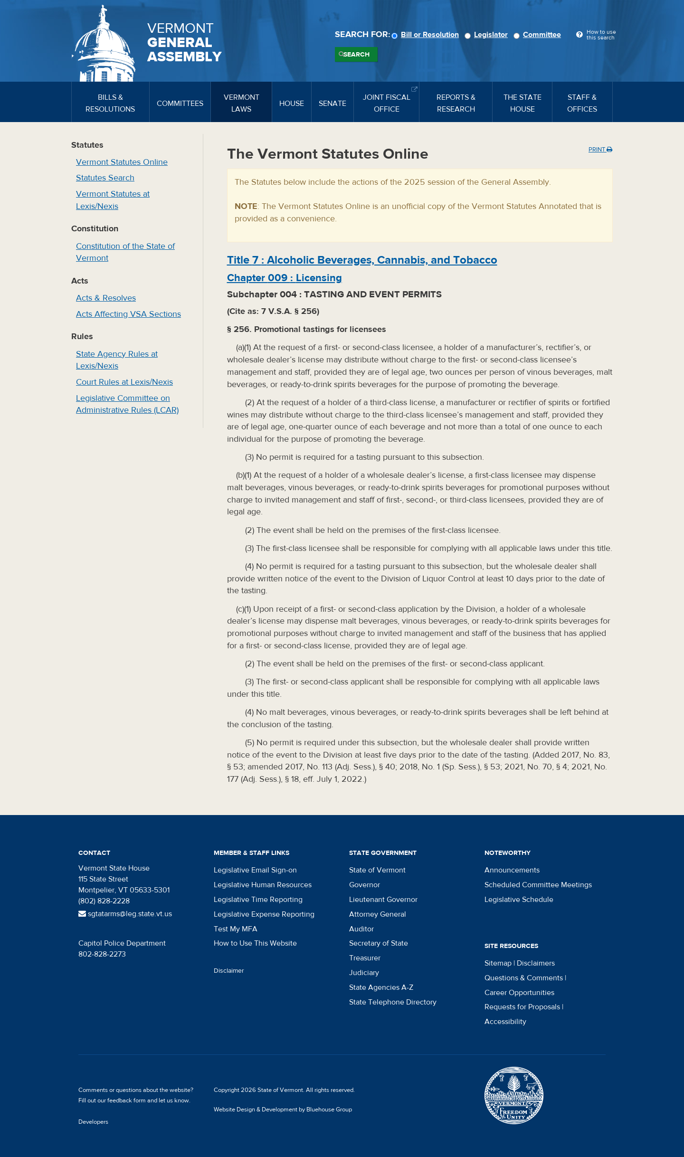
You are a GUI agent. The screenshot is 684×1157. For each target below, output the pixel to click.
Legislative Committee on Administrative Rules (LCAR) (127, 404)
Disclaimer (229, 971)
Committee (538, 34)
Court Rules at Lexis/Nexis (124, 382)
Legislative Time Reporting (258, 899)
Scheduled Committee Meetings (538, 885)
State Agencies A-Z (381, 987)
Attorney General (377, 914)
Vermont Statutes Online (122, 162)
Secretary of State (378, 943)
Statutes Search (105, 177)
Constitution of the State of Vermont (125, 252)
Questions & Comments (523, 978)
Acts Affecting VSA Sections (128, 314)
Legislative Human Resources (263, 885)
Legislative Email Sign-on (255, 870)
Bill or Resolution (426, 34)
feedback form (126, 1100)
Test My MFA (235, 929)
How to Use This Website (255, 943)
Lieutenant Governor (383, 899)
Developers (93, 1122)
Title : (362, 260)
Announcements (512, 870)
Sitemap (498, 963)
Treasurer (364, 958)
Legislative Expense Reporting (264, 914)
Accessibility (505, 1021)
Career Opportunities (519, 992)
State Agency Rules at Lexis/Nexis (117, 360)
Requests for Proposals (522, 1007)
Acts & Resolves (106, 298)
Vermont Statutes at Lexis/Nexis (113, 200)
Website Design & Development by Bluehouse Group (283, 1109)
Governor (364, 885)
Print (600, 149)
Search (356, 54)
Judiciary (364, 972)
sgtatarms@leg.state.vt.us (125, 914)
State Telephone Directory (393, 1002)
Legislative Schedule (518, 899)
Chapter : (284, 278)
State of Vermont (377, 870)
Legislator (487, 34)
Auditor (361, 929)
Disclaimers (536, 963)
